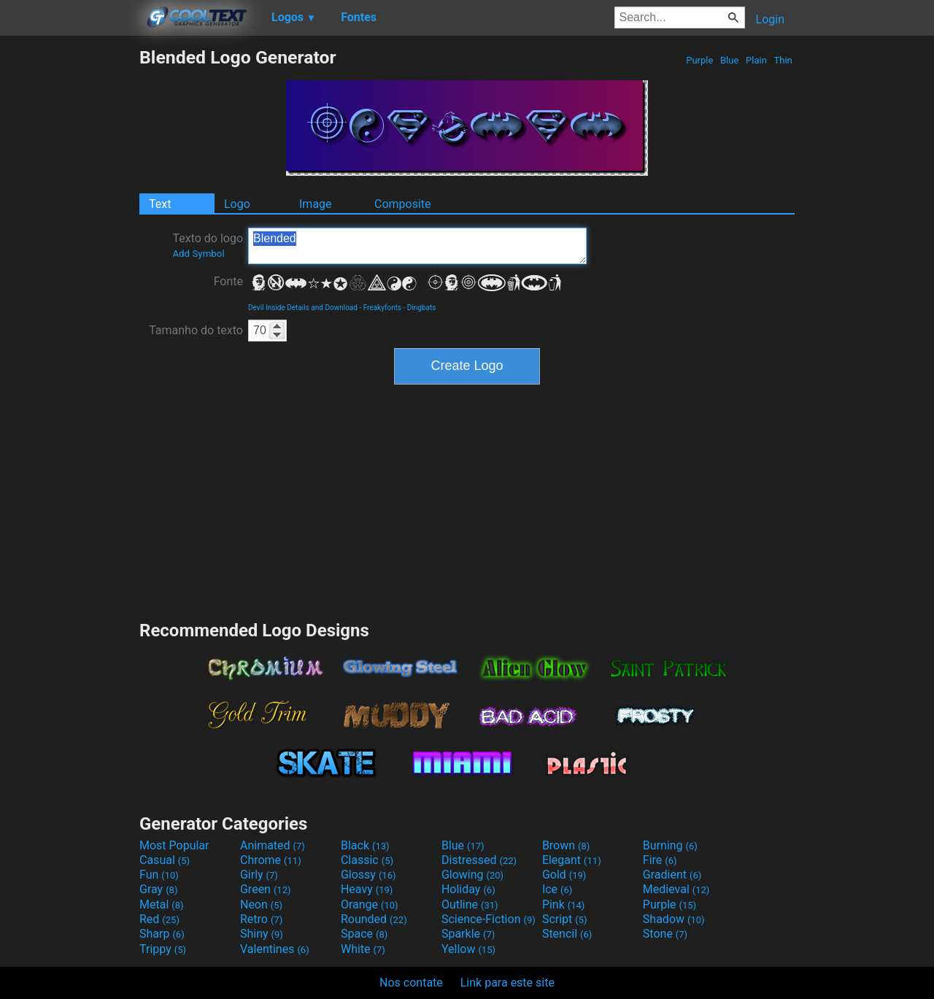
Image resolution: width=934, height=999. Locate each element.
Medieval (676, 889)
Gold (564, 875)
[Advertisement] (69, 266)
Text (160, 204)
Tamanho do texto (196, 330)
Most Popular (174, 845)
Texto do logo (207, 245)
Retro (261, 919)
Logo (237, 204)
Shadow (674, 919)
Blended (417, 246)
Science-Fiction (488, 919)
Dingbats (421, 308)
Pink (563, 904)
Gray (158, 889)
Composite (402, 204)
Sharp (162, 934)
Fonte (228, 281)
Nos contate (411, 983)
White (363, 949)
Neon (261, 904)
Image (315, 204)
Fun (159, 875)
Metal (161, 904)
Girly (259, 875)
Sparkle (468, 934)
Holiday (468, 889)
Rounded (374, 919)
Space (364, 934)
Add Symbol (198, 253)
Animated (272, 845)
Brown (566, 845)
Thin (783, 60)
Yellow (468, 949)
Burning (670, 845)
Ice (557, 889)
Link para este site (507, 983)
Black (365, 845)
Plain (756, 60)
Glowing (472, 875)
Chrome (270, 860)
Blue (729, 60)
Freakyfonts (382, 308)
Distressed (479, 860)
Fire (660, 860)
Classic (367, 860)
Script (564, 919)
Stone (665, 934)
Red (159, 919)
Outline (469, 904)
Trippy (162, 949)
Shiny (261, 934)
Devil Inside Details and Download (303, 308)
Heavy (367, 889)
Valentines (274, 949)
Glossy (368, 875)
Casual (164, 860)
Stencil (567, 934)
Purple (700, 60)
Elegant (571, 860)
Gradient (672, 875)
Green (265, 889)
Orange (369, 904)
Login (770, 19)
